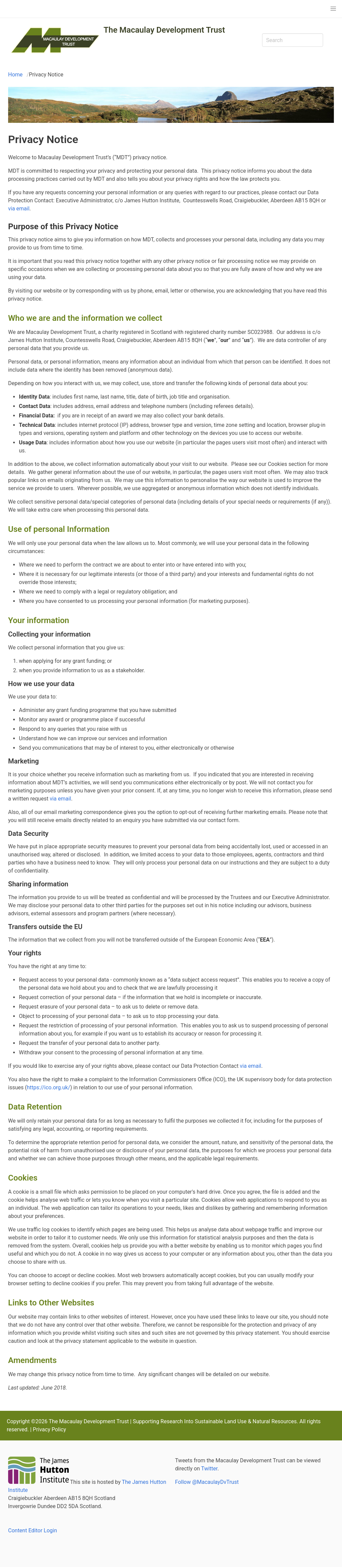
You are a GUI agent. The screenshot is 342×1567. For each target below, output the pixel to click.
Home (15, 74)
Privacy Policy (49, 1429)
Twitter (209, 1468)
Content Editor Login (32, 1530)
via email (18, 208)
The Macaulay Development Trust (164, 30)
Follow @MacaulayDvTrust (207, 1482)
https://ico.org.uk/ (48, 1087)
